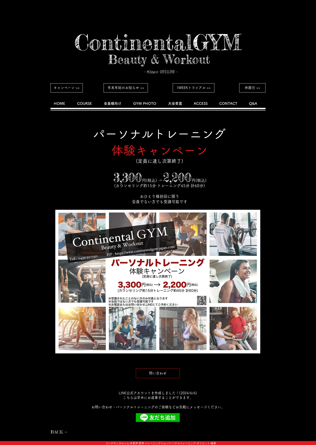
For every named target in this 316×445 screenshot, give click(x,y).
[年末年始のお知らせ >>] (126, 87)
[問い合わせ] (158, 373)
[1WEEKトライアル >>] (193, 87)
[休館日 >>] (252, 87)
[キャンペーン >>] (66, 87)
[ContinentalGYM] (157, 42)
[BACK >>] (66, 432)
